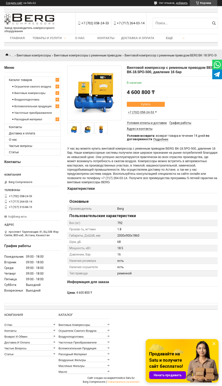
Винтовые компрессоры (34, 55)
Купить (145, 104)
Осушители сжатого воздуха (32, 86)
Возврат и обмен (15, 336)
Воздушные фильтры (72, 360)
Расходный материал (28, 119)
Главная (17, 38)
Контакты (105, 38)
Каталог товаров (20, 80)
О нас (80, 38)
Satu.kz (130, 377)
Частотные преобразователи (33, 112)
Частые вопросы (20, 146)
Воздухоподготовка (26, 99)
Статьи (14, 152)
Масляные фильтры (72, 366)
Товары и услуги (47, 38)
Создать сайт (14, 3)
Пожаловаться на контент (123, 381)
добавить (182, 3)
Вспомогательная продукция (33, 106)
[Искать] (214, 23)
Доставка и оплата (137, 38)
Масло (63, 371)
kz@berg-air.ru (17, 216)
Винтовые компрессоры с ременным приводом (87, 55)
